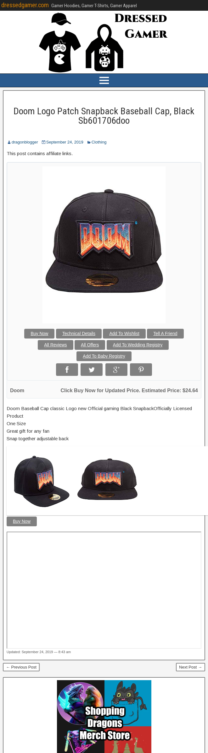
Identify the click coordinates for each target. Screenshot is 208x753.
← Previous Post (21, 667)
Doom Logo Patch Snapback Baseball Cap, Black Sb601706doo (104, 116)
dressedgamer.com (25, 5)
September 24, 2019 (64, 142)
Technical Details (78, 333)
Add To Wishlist (124, 333)
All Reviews (55, 344)
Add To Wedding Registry (137, 344)
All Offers (90, 344)
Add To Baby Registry (104, 356)
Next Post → (190, 667)
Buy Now (39, 333)
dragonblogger (25, 142)
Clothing (99, 142)
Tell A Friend (165, 333)
